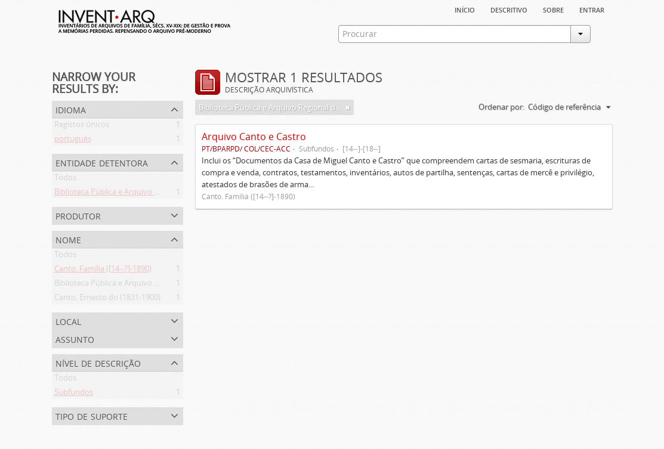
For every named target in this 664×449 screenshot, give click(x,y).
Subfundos (73, 394)
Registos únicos (81, 126)
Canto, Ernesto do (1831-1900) (107, 299)
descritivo (508, 9)
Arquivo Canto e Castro (254, 136)
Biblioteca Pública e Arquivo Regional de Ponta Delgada (151, 193)
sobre (553, 9)
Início (465, 9)
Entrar (591, 9)
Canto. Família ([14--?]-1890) (103, 270)
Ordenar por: (501, 106)
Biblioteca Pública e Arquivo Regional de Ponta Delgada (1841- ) (165, 285)
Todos (65, 179)
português (72, 140)
